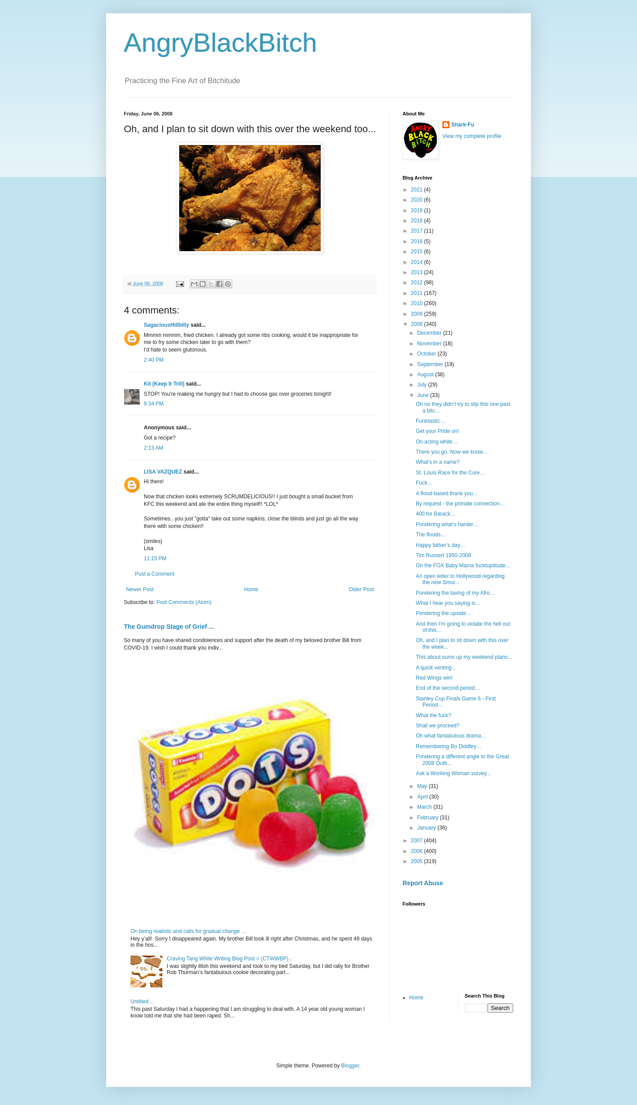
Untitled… (142, 1001)
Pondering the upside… (443, 613)
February (428, 817)
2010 (417, 303)
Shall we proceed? (438, 726)
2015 (417, 252)
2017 (417, 231)
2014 (417, 262)
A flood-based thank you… (447, 493)
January (427, 828)
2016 (417, 241)
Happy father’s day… (440, 545)
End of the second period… (448, 688)
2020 (417, 200)
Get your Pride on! (437, 431)
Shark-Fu (462, 125)
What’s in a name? (438, 462)
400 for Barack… (436, 514)
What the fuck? (433, 715)
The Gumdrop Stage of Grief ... (169, 626)
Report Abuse (423, 883)
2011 (417, 293)
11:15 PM (155, 558)
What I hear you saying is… (448, 603)
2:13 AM (153, 448)
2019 (417, 210)
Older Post (361, 589)
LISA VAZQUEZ (163, 472)
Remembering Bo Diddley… (449, 746)
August (426, 374)
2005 (417, 861)
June (423, 395)
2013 (417, 272)
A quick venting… (436, 668)
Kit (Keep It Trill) (164, 384)
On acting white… (437, 442)
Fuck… (424, 483)
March (425, 807)
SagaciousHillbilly (166, 325)
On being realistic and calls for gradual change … (188, 931)
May (423, 786)
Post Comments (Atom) (183, 602)
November (430, 343)
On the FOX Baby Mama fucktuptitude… (463, 565)
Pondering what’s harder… (447, 524)
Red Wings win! (434, 678)
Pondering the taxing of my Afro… (455, 593)
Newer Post (139, 589)
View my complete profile (471, 136)
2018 (417, 221)
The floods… (431, 534)
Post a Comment (154, 574)
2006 (417, 851)
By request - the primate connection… (460, 504)
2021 (417, 190)
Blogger (350, 1066)
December (430, 333)
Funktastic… (430, 421)
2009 (417, 314)
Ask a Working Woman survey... (453, 773)
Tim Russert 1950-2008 (443, 555)
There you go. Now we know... (451, 452)
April (423, 797)
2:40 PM (154, 360)
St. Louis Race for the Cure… (450, 473)
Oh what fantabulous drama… (451, 736)
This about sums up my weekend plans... (464, 657)
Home (251, 589)
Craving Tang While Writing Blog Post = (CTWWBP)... (230, 959)
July (422, 385)
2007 (417, 840)
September (431, 364)
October (427, 354)
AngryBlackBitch (220, 42)
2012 (417, 282)
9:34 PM (154, 404)
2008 (417, 324)
